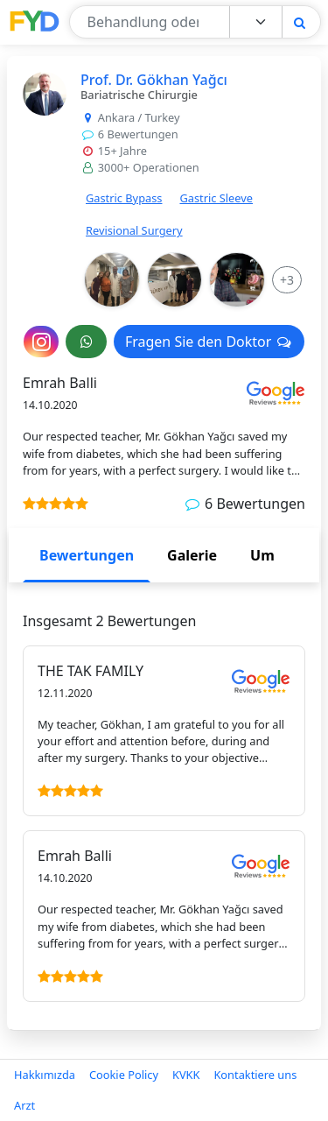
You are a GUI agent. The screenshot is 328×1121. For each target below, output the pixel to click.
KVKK (185, 1074)
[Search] (299, 22)
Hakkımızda (44, 1074)
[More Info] (287, 279)
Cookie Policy (123, 1074)
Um (262, 555)
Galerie (192, 555)
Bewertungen (86, 555)
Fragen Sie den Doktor (209, 341)
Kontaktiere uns (255, 1074)
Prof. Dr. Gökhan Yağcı (153, 79)
